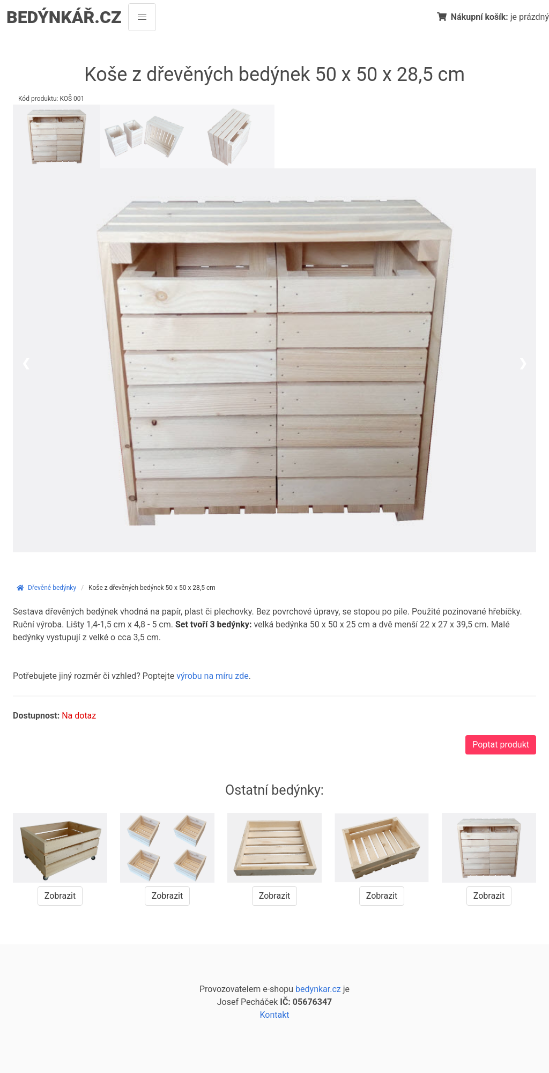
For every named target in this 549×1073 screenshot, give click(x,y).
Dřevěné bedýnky (46, 587)
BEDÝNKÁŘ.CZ (64, 17)
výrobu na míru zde (212, 676)
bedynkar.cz (318, 989)
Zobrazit (60, 896)
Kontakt (274, 1015)
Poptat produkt (500, 744)
